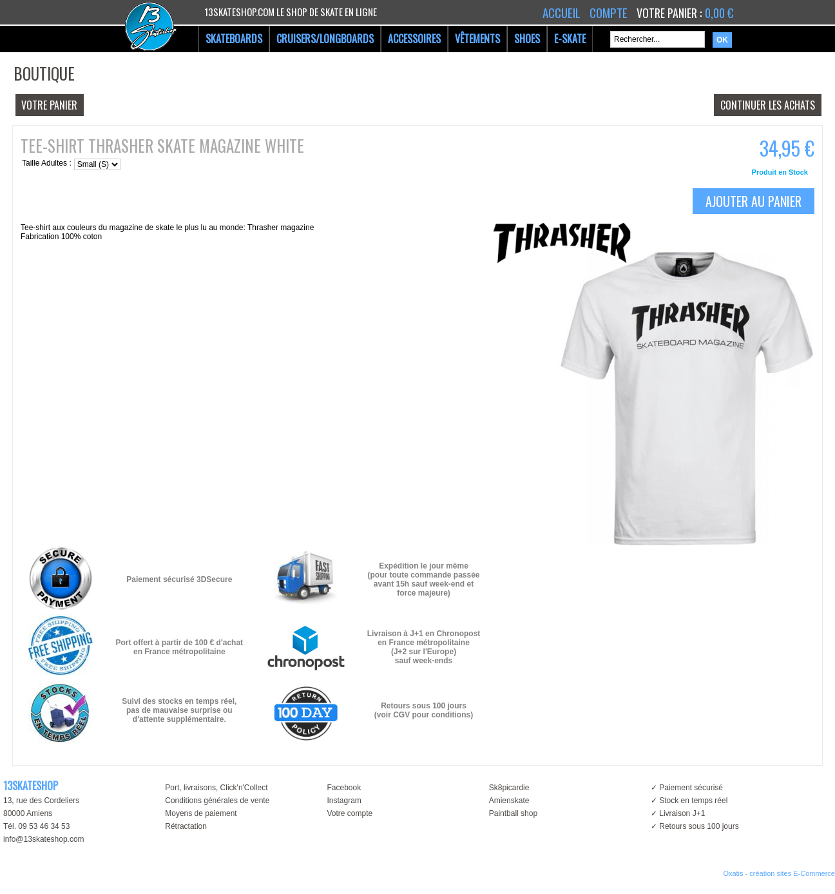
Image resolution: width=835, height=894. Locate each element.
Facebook (344, 787)
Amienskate (509, 800)
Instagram (344, 800)
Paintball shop (513, 813)
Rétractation (186, 826)
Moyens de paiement (200, 813)
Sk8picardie (509, 787)
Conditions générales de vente (217, 800)
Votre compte (349, 813)
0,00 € (719, 13)
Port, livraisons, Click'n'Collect (216, 787)
